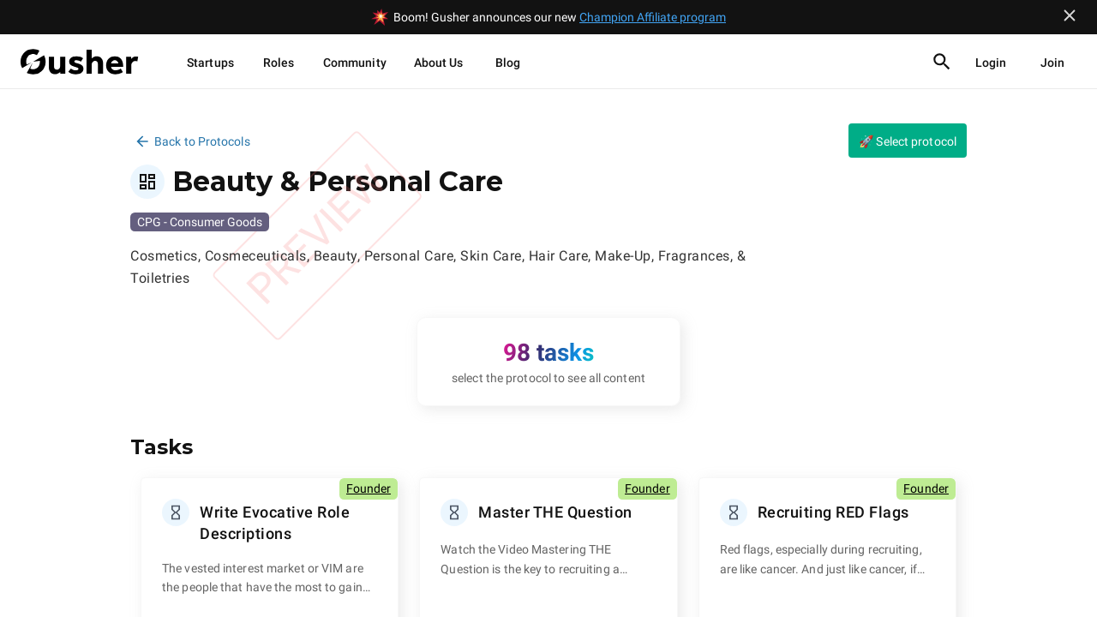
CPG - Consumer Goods (199, 222)
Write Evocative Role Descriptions (275, 522)
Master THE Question (555, 512)
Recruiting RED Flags (833, 512)
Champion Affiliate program (652, 17)
